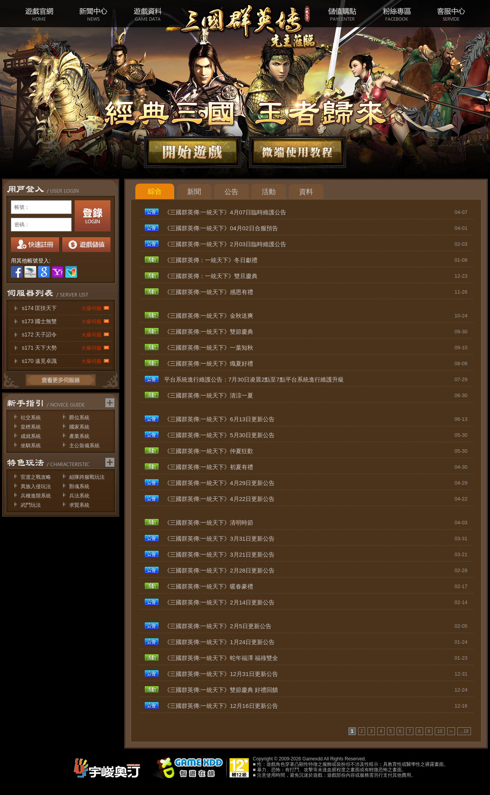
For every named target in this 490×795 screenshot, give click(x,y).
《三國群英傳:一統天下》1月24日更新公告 (219, 642)
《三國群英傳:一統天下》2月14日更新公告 (219, 602)
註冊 (35, 244)
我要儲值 (86, 244)
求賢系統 (79, 505)
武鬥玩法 (31, 505)
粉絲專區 (396, 13)
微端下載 (297, 152)
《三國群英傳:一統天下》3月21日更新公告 (219, 554)
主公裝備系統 (84, 445)
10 (439, 731)
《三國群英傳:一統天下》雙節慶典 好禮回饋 (221, 689)
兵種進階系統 (36, 496)
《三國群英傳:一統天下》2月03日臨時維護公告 (225, 244)
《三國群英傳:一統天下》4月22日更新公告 (219, 499)
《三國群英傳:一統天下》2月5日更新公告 (217, 626)
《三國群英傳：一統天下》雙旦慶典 (210, 276)
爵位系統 (79, 417)
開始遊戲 (192, 152)
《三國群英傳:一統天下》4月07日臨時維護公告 (225, 212)
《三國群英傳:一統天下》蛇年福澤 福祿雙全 (221, 658)
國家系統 (79, 427)
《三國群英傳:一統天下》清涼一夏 (208, 395)
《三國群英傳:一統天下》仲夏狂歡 (208, 451)
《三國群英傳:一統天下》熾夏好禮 (208, 363)
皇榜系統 (31, 427)
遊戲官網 (39, 13)
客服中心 (451, 13)
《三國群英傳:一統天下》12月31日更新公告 (221, 674)
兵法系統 (79, 496)
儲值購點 (342, 13)
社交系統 (31, 417)
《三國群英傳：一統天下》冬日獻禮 (210, 260)
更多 (61, 380)
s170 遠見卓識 (65, 361)
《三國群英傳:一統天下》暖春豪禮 (208, 586)
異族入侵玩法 (36, 486)
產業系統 (79, 436)
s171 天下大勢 (65, 347)
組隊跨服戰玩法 (87, 477)
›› (451, 731)
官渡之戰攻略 (36, 477)
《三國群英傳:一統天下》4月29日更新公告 (219, 483)
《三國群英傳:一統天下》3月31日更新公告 (219, 538)
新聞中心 (93, 13)
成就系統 (31, 436)
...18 (464, 731)
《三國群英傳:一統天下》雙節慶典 (208, 331)
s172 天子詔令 (65, 334)
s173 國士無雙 (65, 321)
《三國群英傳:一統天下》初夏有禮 (208, 467)
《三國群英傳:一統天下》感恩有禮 (208, 292)
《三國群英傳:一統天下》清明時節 (208, 522)
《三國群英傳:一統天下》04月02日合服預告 (221, 228)
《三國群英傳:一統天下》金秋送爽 (208, 315)
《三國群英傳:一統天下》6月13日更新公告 (219, 419)
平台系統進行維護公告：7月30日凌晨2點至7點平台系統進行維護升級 (254, 379)
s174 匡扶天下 (65, 308)
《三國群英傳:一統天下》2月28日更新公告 (219, 570)
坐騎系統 (31, 445)
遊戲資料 (148, 13)
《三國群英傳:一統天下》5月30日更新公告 (219, 435)
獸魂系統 (79, 486)
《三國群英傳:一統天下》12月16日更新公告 (221, 705)
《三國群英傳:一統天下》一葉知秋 (208, 347)
